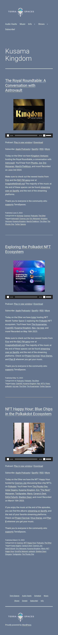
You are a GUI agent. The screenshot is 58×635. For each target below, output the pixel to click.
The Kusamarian (39, 324)
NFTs (43, 384)
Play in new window (23, 142)
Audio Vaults (11, 24)
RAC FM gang (23, 180)
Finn (7, 180)
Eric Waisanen (35, 219)
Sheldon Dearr (25, 497)
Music (22, 24)
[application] (29, 135)
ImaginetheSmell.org (14, 183)
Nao (34, 328)
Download (38, 142)
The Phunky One (40, 486)
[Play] (8, 135)
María (30, 493)
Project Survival (32, 356)
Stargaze (8, 554)
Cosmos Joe (24, 219)
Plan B (12, 359)
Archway (20, 216)
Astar (33, 317)
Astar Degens (11, 490)
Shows (41, 24)
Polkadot (43, 321)
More (47, 149)
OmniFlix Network (21, 551)
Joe (40, 163)
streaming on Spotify (37, 511)
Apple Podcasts (22, 149)
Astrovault (10, 163)
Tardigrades (20, 493)
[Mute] (44, 135)
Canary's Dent (27, 546)
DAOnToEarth (11, 497)
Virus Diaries (46, 356)
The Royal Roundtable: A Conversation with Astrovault (25, 85)
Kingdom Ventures (39, 156)
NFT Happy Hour (30, 543)
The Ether (42, 216)
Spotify (35, 149)
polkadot (8, 386)
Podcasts (34, 216)
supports (9, 204)
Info (30, 24)
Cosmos (27, 216)
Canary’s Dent (39, 493)
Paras (48, 384)
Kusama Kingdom (19, 221)
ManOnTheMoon (23, 166)
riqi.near (40, 328)
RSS (41, 149)
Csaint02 (9, 328)
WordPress (26, 625)
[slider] (26, 135)
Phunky (34, 163)
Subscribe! (10, 29)
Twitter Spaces (20, 224)
